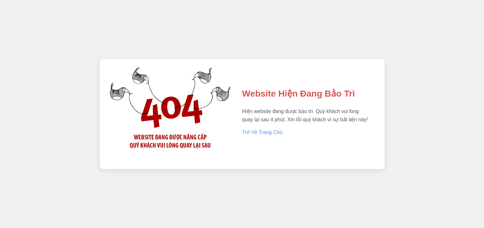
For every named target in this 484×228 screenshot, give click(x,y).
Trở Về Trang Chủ (262, 132)
